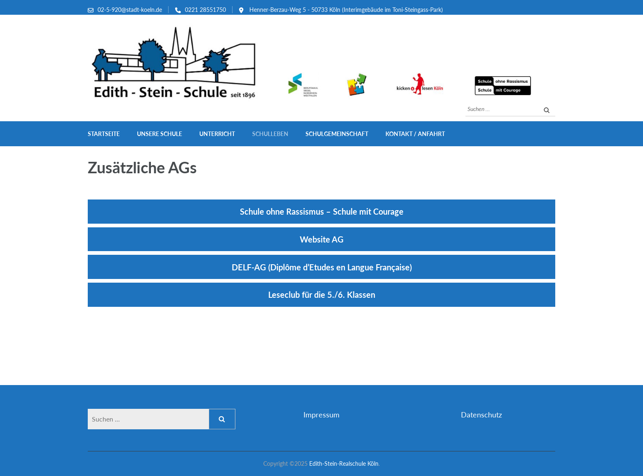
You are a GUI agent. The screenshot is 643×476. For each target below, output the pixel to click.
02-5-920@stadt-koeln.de (130, 9)
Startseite (104, 133)
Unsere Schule (159, 133)
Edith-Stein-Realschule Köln (344, 463)
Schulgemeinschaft (337, 133)
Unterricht (217, 133)
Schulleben (270, 133)
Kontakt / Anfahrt (415, 133)
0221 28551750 (205, 9)
